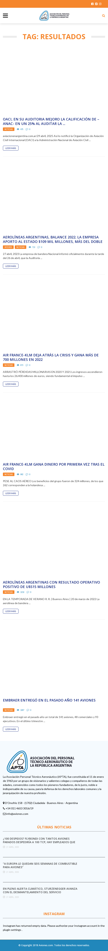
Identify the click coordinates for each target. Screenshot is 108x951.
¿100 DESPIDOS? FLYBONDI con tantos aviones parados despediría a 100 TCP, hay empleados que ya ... (39, 842)
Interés (8, 247)
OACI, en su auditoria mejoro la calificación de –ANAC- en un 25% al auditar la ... (51, 121)
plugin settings (12, 929)
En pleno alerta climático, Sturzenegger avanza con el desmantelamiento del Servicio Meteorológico (40, 892)
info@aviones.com (17, 813)
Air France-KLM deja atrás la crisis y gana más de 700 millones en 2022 (51, 357)
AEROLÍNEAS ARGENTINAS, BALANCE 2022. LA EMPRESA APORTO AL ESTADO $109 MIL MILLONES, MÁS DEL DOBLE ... (53, 242)
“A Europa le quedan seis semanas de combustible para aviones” (40, 865)
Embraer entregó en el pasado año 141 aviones (49, 700)
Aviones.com (46, 945)
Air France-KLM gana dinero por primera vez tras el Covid (53, 466)
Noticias (8, 129)
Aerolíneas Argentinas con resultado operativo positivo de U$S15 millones (51, 584)
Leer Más (10, 148)
